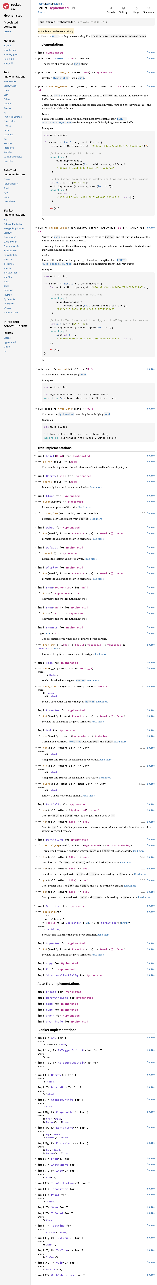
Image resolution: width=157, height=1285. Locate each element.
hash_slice (50, 686)
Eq (47, 969)
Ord (48, 730)
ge (44, 891)
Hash (49, 662)
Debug (50, 527)
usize (70, 58)
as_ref (47, 461)
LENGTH (58, 58)
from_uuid (65, 72)
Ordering (101, 736)
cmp (45, 736)
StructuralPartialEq (62, 975)
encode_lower (58, 86)
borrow (47, 481)
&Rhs (72, 821)
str (40, 90)
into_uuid (65, 408)
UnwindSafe (54, 1021)
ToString (58, 1225)
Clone (50, 496)
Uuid (86, 72)
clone (47, 501)
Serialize (53, 906)
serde (49, 3)
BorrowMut (58, 1087)
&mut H (102, 686)
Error (120, 533)
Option (112, 845)
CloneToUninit (62, 1099)
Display (52, 567)
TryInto (62, 1250)
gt (44, 880)
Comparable (64, 1112)
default (48, 553)
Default (52, 547)
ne (44, 821)
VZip (59, 1262)
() (111, 533)
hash (46, 668)
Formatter (79, 533)
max (45, 747)
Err (48, 633)
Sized (54, 696)
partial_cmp (51, 845)
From (49, 587)
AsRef (50, 456)
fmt (61, 3)
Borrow (51, 476)
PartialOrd (54, 839)
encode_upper (58, 227)
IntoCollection (63, 1183)
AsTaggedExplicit (71, 1050)
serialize (50, 911)
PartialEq (53, 804)
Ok (87, 922)
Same (54, 1207)
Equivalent (64, 1127)
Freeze (51, 992)
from (46, 593)
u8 (119, 86)
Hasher (53, 675)
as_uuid (63, 369)
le (44, 868)
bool (97, 810)
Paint (55, 1195)
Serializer (73, 922)
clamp (47, 783)
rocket (16, 5)
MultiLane (51, 1269)
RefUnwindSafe (57, 997)
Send (49, 1003)
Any (53, 1038)
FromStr (52, 627)
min (45, 765)
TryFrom (62, 1238)
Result (104, 533)
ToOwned (57, 1213)
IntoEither (59, 1189)
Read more (96, 487)
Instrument (59, 1164)
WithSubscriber (63, 1275)
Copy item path (73, 8)
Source (41, 12)
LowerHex (52, 710)
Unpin (50, 1015)
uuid (55, 3)
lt (44, 856)
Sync (49, 1009)
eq (44, 810)
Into (59, 1170)
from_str (49, 644)
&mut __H (86, 668)
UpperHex (52, 943)
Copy (49, 963)
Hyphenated (54, 52)
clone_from (50, 513)
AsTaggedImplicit (71, 1062)
